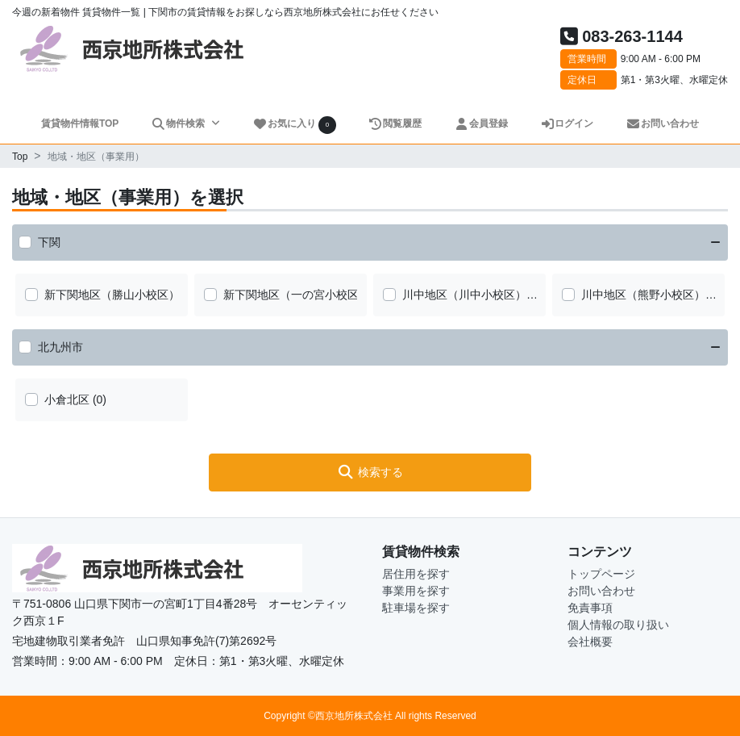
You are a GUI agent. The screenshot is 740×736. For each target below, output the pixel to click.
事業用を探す (416, 590)
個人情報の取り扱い (618, 624)
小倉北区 (66, 399)
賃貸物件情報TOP (79, 123)
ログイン (567, 123)
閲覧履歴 (395, 123)
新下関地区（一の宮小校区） (296, 294)
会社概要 (590, 641)
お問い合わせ (662, 123)
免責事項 (590, 607)
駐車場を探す (416, 607)
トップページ (601, 573)
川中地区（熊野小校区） (643, 294)
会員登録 (481, 123)
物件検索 (179, 123)
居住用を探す (416, 573)
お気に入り (294, 124)
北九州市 (60, 347)
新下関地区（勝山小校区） (112, 294)
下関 (49, 242)
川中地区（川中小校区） (464, 294)
